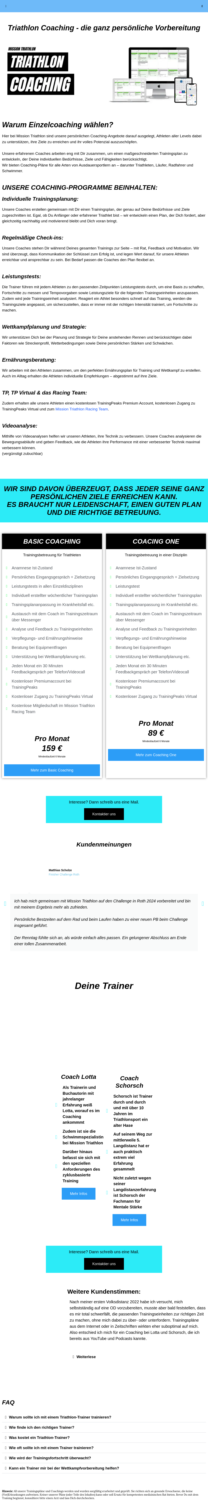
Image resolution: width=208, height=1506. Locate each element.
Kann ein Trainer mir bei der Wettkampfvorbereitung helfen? (64, 1468)
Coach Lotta (78, 1076)
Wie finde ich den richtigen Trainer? (41, 1427)
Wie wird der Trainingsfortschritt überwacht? (50, 1458)
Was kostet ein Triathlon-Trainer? (39, 1437)
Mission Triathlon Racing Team (81, 409)
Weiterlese (86, 1357)
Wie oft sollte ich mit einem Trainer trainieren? (51, 1448)
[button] (5, 904)
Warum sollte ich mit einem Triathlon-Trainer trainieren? (60, 1417)
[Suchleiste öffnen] (202, 6)
